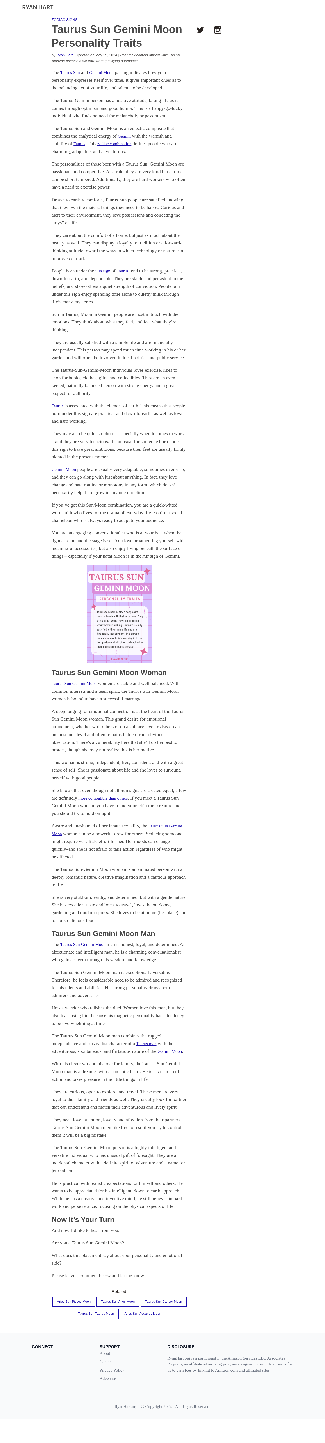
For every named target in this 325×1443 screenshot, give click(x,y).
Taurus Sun (71, 72)
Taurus (80, 143)
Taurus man (147, 1051)
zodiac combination (118, 143)
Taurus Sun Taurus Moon (146, 1323)
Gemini (125, 136)
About (105, 1377)
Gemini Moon (104, 72)
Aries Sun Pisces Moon (95, 1310)
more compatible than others (105, 798)
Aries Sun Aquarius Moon (119, 1337)
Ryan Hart (64, 55)
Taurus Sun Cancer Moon (93, 1323)
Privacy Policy (112, 1394)
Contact (106, 1385)
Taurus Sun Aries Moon (144, 1310)
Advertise (108, 1402)
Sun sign (103, 271)
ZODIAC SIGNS (64, 20)
